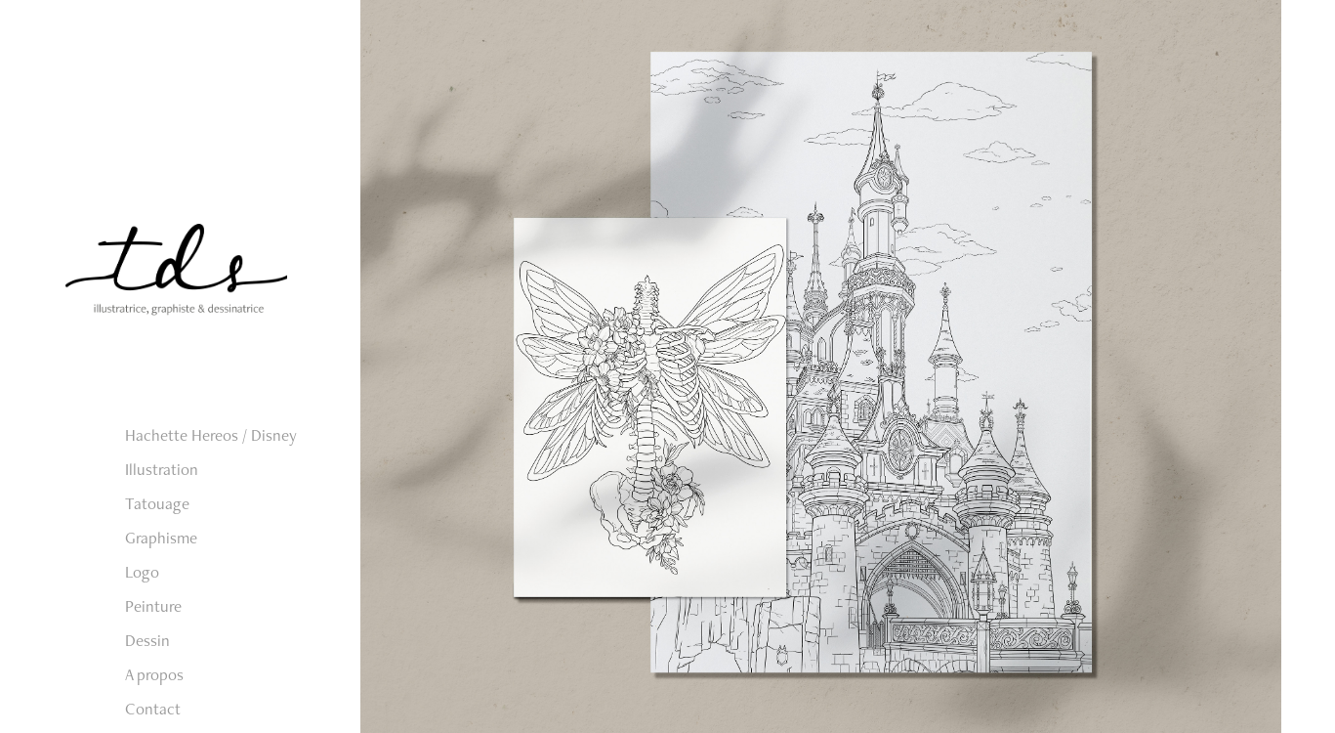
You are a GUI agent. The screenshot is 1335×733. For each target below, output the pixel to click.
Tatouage (157, 503)
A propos (154, 674)
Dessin (147, 640)
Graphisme (161, 537)
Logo (142, 571)
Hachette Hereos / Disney (211, 435)
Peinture (153, 606)
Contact (153, 708)
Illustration (161, 469)
